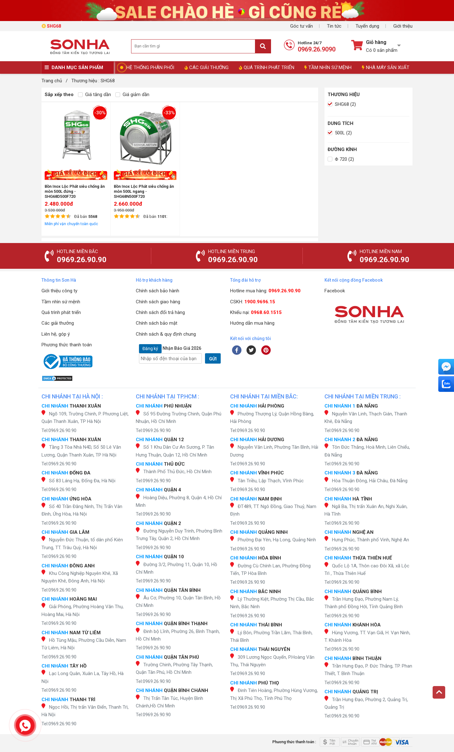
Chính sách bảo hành (157, 291)
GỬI (213, 358)
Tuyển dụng (367, 26)
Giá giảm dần (132, 94)
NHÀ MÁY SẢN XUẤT (385, 67)
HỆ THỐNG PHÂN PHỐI (150, 67)
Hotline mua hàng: (265, 291)
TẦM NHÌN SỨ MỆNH (328, 67)
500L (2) (340, 133)
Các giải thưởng (58, 323)
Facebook (334, 291)
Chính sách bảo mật (156, 323)
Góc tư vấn (301, 26)
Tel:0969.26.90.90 (59, 430)
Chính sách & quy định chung (166, 334)
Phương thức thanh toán (67, 345)
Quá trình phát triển (61, 312)
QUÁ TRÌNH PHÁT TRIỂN (266, 67)
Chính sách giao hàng (158, 302)
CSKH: (252, 302)
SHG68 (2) (342, 104)
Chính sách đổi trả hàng (160, 312)
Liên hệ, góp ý (56, 334)
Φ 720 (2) (341, 159)
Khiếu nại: (256, 312)
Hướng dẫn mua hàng (252, 323)
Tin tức (334, 26)
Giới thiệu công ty (59, 291)
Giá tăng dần (94, 94)
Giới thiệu (402, 26)
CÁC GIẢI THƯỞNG (207, 67)
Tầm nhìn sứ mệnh (61, 302)
